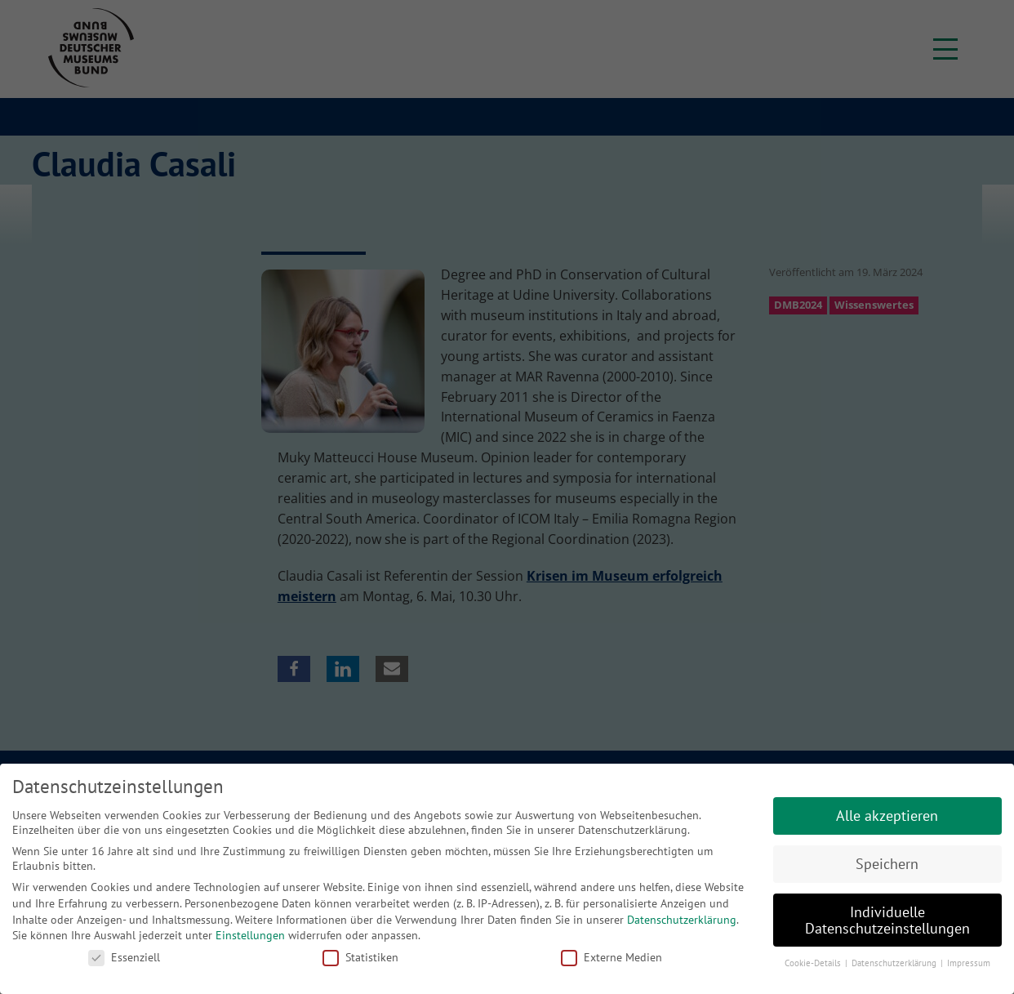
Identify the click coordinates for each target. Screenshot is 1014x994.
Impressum (968, 963)
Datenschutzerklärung (681, 919)
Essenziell (124, 957)
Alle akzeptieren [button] (887, 815)
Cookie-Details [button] (814, 963)
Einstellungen (250, 935)
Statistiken (360, 957)
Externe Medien (611, 957)
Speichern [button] (887, 863)
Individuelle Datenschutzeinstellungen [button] (887, 920)
